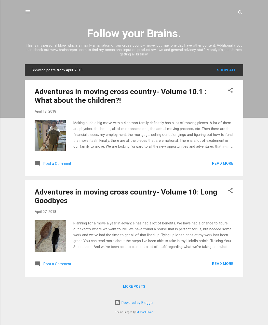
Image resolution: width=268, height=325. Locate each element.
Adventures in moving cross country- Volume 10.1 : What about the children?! (121, 95)
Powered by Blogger (134, 302)
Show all (226, 70)
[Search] (240, 13)
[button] (230, 91)
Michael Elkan (144, 312)
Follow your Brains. (134, 33)
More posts (134, 286)
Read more (222, 163)
